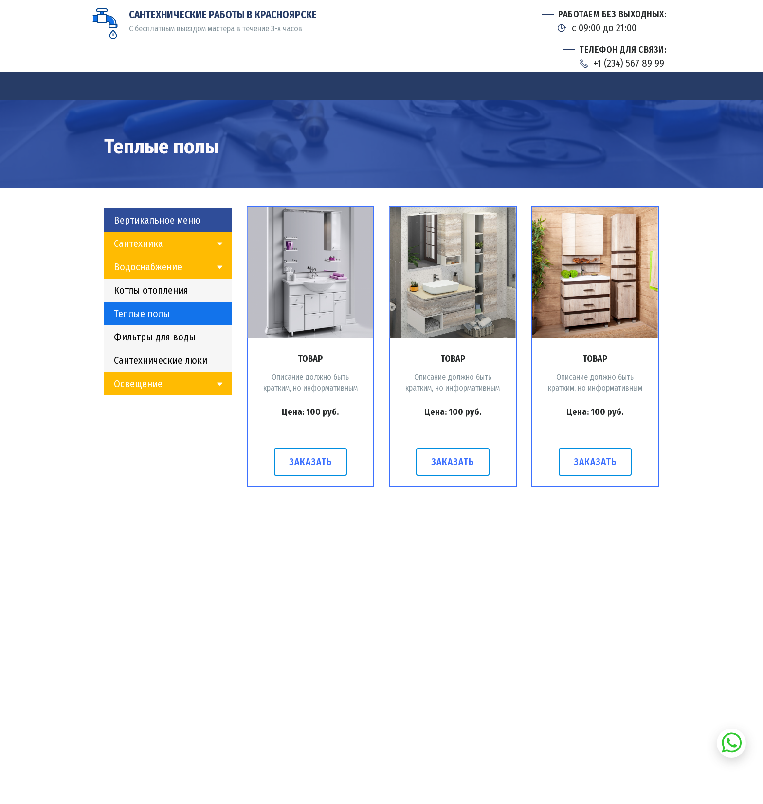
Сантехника (138, 243)
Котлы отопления (151, 290)
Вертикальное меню (157, 220)
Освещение (138, 384)
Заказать (310, 461)
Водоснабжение (148, 267)
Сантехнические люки (160, 360)
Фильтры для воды (155, 337)
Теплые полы (142, 313)
